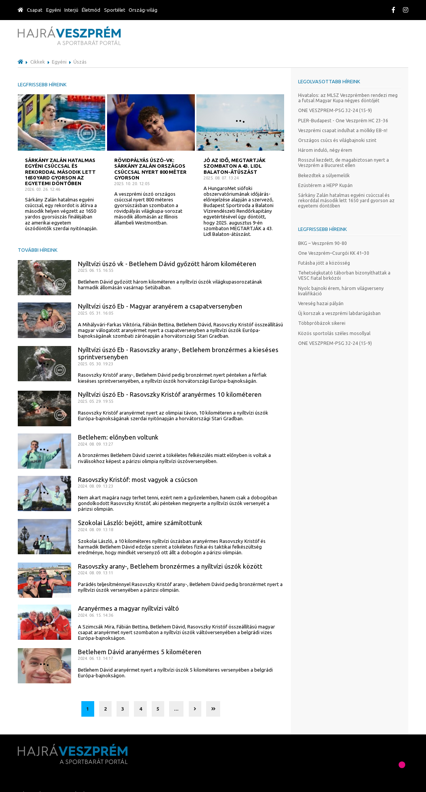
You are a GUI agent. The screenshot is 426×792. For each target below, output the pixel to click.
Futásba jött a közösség (324, 262)
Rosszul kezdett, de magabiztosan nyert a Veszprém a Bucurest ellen (343, 162)
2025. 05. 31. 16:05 (95, 313)
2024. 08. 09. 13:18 (95, 529)
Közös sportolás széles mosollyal (334, 333)
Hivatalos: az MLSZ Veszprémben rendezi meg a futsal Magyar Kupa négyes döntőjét (348, 98)
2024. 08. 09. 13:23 (95, 486)
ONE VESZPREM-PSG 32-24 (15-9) (335, 110)
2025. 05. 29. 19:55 (95, 401)
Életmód (91, 9)
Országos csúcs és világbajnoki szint (337, 140)
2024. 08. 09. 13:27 (95, 444)
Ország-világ (143, 9)
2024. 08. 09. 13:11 (95, 573)
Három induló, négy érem (325, 150)
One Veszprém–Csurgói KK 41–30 (333, 253)
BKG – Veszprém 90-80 (322, 243)
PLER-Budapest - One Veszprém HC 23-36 (343, 120)
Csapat (34, 9)
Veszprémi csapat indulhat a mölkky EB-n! (342, 130)
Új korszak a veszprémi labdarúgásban (339, 313)
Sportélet (114, 9)
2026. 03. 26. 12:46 (42, 189)
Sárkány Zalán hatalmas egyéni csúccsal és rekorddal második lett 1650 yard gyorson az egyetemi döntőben (346, 200)
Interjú (71, 9)
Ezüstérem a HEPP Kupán (325, 185)
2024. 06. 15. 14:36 (95, 615)
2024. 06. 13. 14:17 (95, 658)
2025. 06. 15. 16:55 (95, 270)
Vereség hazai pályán (321, 303)
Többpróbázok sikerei (321, 323)
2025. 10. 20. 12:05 (131, 183)
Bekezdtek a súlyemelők (324, 175)
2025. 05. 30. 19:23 (95, 364)
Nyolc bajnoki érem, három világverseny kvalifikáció (341, 291)
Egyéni (53, 9)
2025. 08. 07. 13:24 (221, 178)
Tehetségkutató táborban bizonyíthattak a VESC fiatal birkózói (344, 275)
